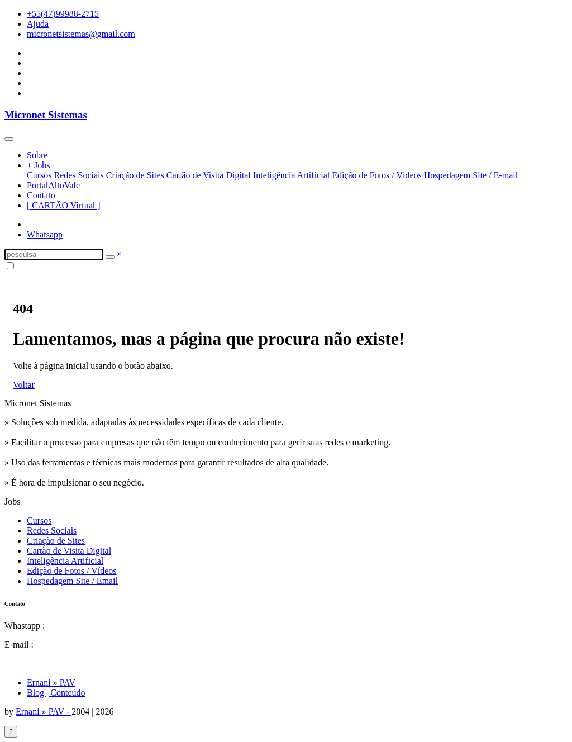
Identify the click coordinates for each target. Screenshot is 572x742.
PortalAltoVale (53, 185)
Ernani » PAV (51, 682)
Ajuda (38, 23)
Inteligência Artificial (292, 175)
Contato (41, 195)
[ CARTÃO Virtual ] (64, 205)
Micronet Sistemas (45, 115)
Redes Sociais (80, 175)
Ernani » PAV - (44, 711)
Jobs (12, 501)
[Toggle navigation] (8, 139)
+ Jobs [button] (38, 165)
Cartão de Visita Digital (209, 175)
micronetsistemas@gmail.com (81, 34)
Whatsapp (45, 234)
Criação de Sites (136, 175)
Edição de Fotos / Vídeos (378, 175)
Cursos (40, 175)
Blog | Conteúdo (56, 692)
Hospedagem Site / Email (72, 581)
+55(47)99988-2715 (63, 13)
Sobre (37, 155)
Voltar (24, 384)
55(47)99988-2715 (80, 625)
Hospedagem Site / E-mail (471, 175)
